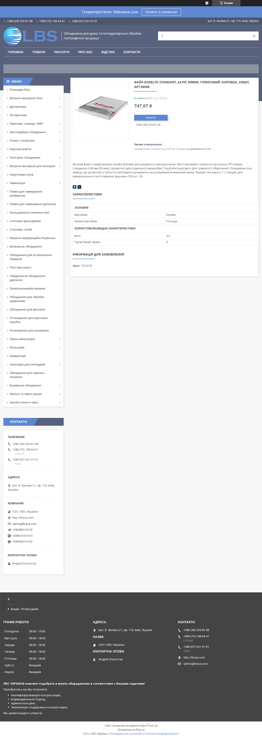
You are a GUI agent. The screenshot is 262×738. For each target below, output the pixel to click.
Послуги (61, 52)
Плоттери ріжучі (20, 267)
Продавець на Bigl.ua (131, 729)
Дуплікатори (18, 106)
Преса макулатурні (22, 339)
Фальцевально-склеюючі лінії (29, 212)
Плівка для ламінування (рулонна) (33, 204)
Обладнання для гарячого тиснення (27, 375)
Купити (151, 117)
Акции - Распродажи (24, 609)
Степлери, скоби (21, 229)
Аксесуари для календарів (27, 364)
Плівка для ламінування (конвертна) (26, 193)
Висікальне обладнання (26, 246)
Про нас (85, 52)
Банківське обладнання (25, 385)
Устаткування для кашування (29, 330)
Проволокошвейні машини (27, 288)
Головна (15, 52)
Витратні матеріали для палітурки (32, 166)
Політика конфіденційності (162, 733)
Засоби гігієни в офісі (24, 402)
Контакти (132, 52)
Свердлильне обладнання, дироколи (28, 278)
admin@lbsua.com (24, 524)
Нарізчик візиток (20, 149)
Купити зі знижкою (161, 12)
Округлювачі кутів (21, 174)
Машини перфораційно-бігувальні (32, 238)
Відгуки (108, 52)
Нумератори (18, 356)
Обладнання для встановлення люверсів (31, 257)
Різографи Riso (20, 89)
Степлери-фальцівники (25, 221)
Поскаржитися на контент (126, 733)
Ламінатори (17, 183)
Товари (38, 52)
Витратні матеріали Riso (26, 98)
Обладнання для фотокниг (27, 309)
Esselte (117, 164)
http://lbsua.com (23, 517)
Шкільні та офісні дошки (26, 394)
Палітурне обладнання (25, 157)
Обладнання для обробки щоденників (27, 299)
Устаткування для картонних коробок (29, 320)
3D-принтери (18, 115)
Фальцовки (17, 347)
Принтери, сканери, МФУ (26, 123)
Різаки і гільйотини (22, 140)
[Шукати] (254, 35)
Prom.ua (152, 725)
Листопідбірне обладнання (28, 132)
